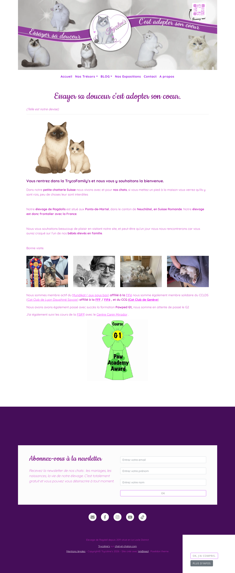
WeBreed (143, 551)
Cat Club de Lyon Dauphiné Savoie (52, 299)
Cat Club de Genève (143, 299)
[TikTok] (142, 517)
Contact (150, 76)
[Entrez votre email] (163, 459)
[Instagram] (117, 517)
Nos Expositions (128, 76)
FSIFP (80, 314)
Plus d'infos (202, 563)
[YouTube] (130, 517)
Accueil (66, 76)
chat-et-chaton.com (126, 546)
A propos (167, 76)
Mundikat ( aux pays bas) (90, 295)
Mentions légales (75, 551)
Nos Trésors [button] (85, 76)
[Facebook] (105, 517)
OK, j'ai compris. (204, 555)
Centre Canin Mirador (112, 314)
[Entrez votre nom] (163, 482)
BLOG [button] (105, 76)
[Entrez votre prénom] (163, 471)
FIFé (129, 295)
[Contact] (92, 517)
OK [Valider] (163, 493)
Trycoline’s (104, 546)
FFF (98, 299)
